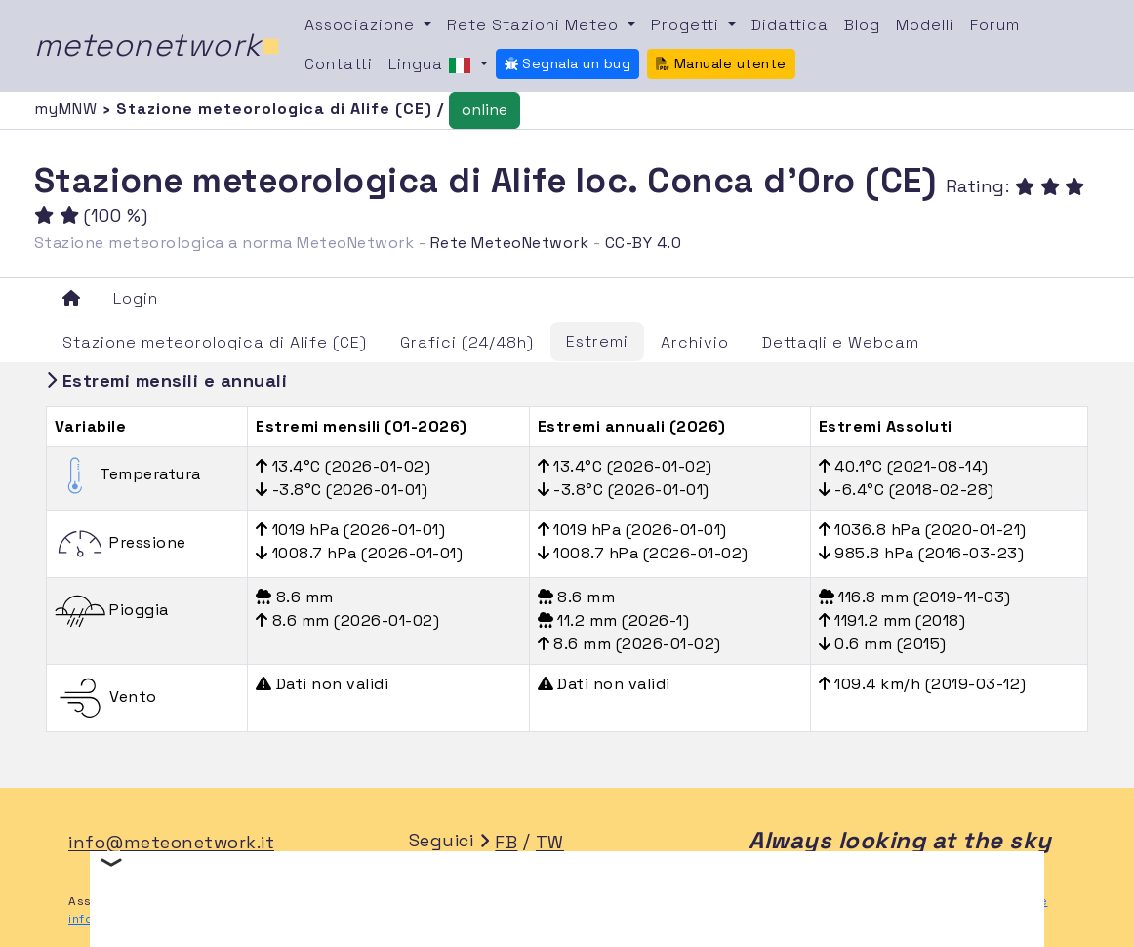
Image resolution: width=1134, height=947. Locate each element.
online (484, 110)
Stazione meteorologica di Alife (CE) (214, 342)
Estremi (597, 341)
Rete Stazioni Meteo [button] (535, 25)
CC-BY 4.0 (643, 242)
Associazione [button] (362, 25)
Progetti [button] (687, 25)
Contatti (338, 64)
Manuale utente (721, 63)
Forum (995, 25)
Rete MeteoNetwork (509, 242)
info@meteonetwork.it (171, 843)
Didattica (790, 25)
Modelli (925, 25)
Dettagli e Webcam (840, 342)
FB (506, 843)
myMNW (68, 109)
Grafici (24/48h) (467, 342)
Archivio (695, 342)
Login (135, 298)
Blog (862, 25)
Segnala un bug (568, 63)
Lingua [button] (432, 65)
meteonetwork (157, 44)
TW (550, 843)
